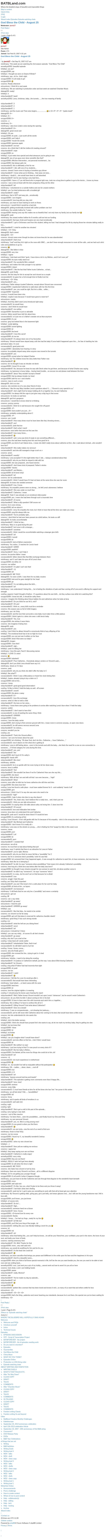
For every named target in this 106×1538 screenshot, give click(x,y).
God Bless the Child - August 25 (20, 22)
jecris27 (13, 25)
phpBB (12, 1523)
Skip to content (6, 9)
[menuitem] (3, 14)
